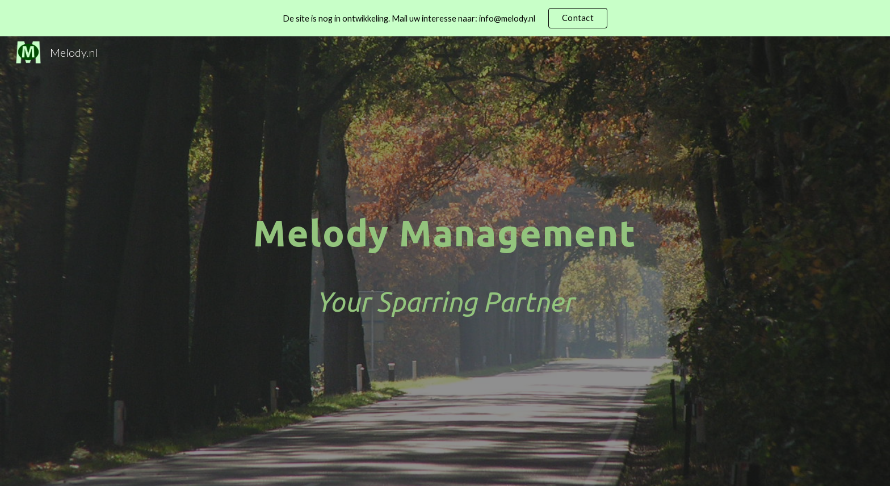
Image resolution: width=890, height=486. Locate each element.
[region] (445, 18)
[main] (444, 261)
